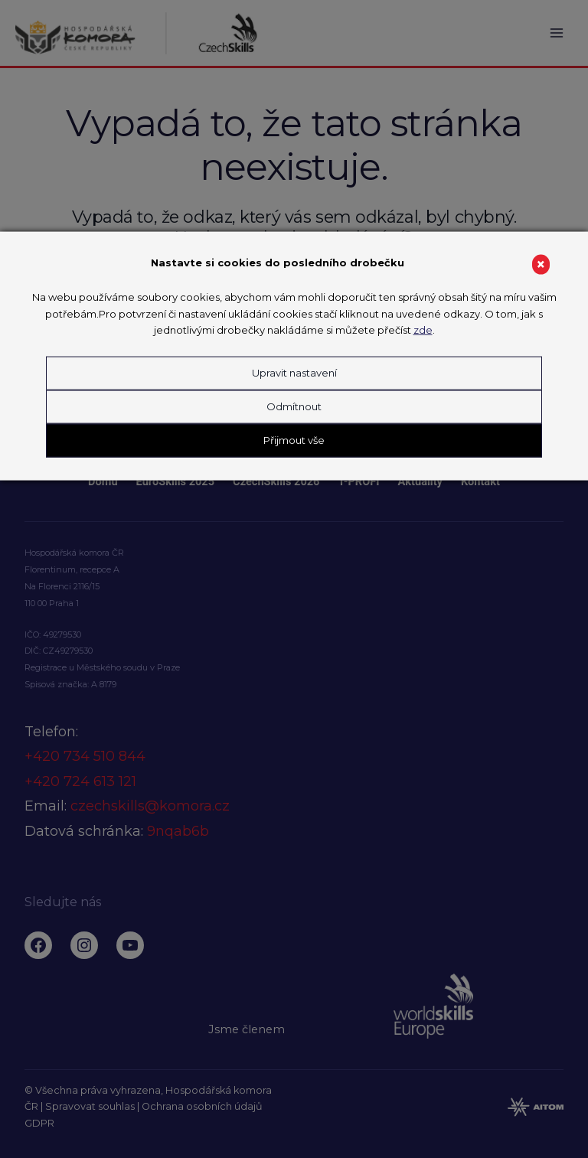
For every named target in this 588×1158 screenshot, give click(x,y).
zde (423, 330)
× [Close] (541, 264)
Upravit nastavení (294, 373)
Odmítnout (294, 406)
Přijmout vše (294, 439)
